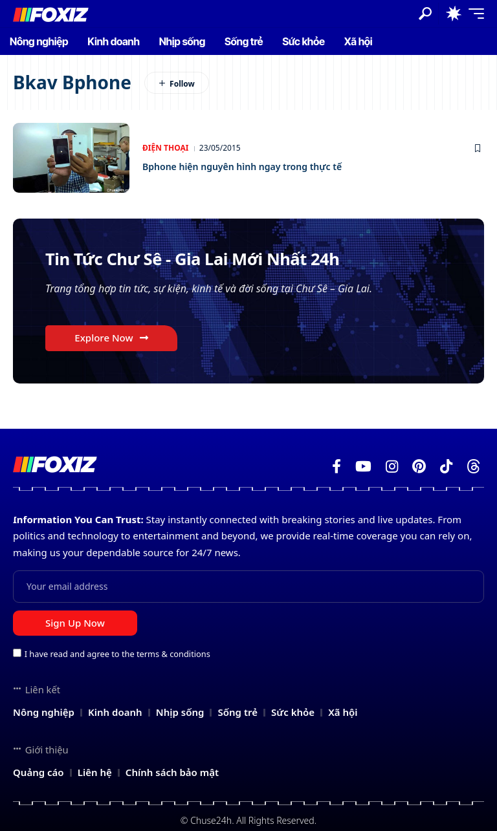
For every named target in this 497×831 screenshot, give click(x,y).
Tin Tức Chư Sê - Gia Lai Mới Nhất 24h (218, 260)
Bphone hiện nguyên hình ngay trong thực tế (263, 165)
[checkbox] (17, 653)
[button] (425, 13)
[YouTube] (363, 467)
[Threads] (473, 467)
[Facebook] (336, 467)
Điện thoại (165, 147)
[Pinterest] (419, 467)
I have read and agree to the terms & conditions (117, 654)
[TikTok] (446, 467)
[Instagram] (391, 467)
